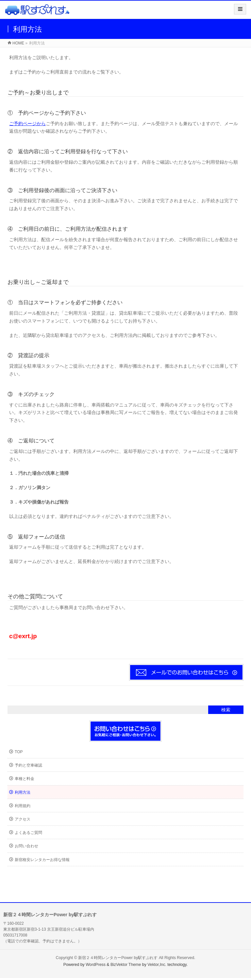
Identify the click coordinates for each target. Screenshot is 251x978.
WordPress (96, 964)
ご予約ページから (27, 123)
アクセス (22, 819)
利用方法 (22, 792)
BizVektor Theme (125, 964)
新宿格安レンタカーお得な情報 (42, 859)
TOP (19, 752)
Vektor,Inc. (156, 964)
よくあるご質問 (28, 832)
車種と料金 (24, 778)
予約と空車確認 (28, 765)
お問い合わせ (26, 846)
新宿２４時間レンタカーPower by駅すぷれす (118, 957)
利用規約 (22, 806)
